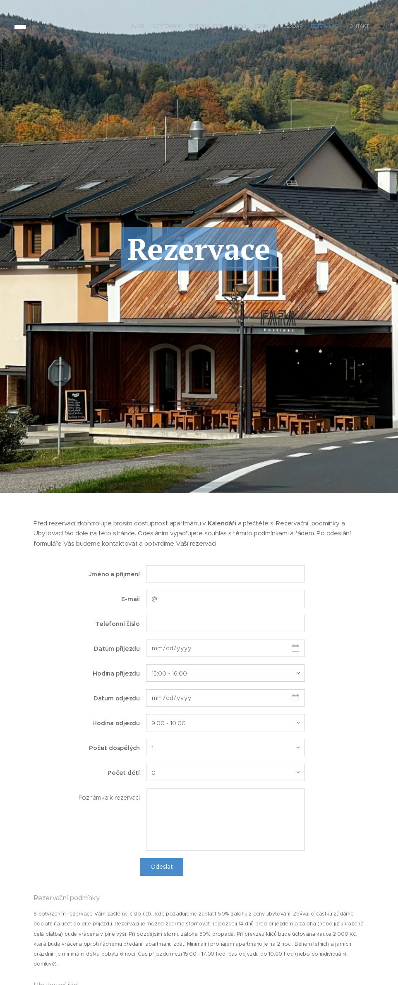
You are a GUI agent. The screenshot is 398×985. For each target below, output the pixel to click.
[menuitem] (318, 27)
